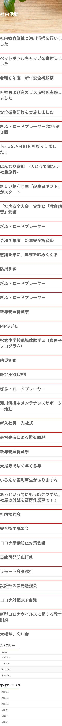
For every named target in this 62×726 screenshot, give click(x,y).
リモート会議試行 (16, 571)
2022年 (5, 716)
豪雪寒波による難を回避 (22, 437)
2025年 (5, 698)
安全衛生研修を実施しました (27, 112)
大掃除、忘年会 (14, 634)
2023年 (5, 710)
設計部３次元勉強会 (18, 585)
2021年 (5, 722)
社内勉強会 (10, 514)
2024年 (5, 704)
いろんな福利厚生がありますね (29, 480)
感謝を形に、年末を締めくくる (29, 254)
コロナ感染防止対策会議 (22, 542)
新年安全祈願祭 (14, 311)
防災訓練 (8, 269)
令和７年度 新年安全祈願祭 (27, 240)
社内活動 (6, 669)
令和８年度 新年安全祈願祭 (27, 78)
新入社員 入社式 (16, 423)
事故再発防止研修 (16, 557)
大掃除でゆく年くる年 (20, 465)
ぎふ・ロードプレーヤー (22, 226)
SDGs (4, 652)
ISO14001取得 (13, 374)
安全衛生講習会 (14, 528)
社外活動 (6, 675)
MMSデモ (9, 326)
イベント (6, 657)
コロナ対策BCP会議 (18, 600)
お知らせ (6, 663)
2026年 (5, 692)
